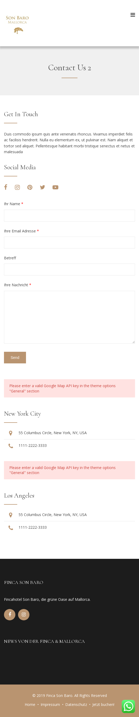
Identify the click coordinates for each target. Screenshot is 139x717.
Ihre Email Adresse (21, 230)
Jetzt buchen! (103, 704)
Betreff (10, 257)
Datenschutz (76, 704)
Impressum (50, 704)
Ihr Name (13, 203)
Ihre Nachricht (17, 284)
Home (30, 704)
